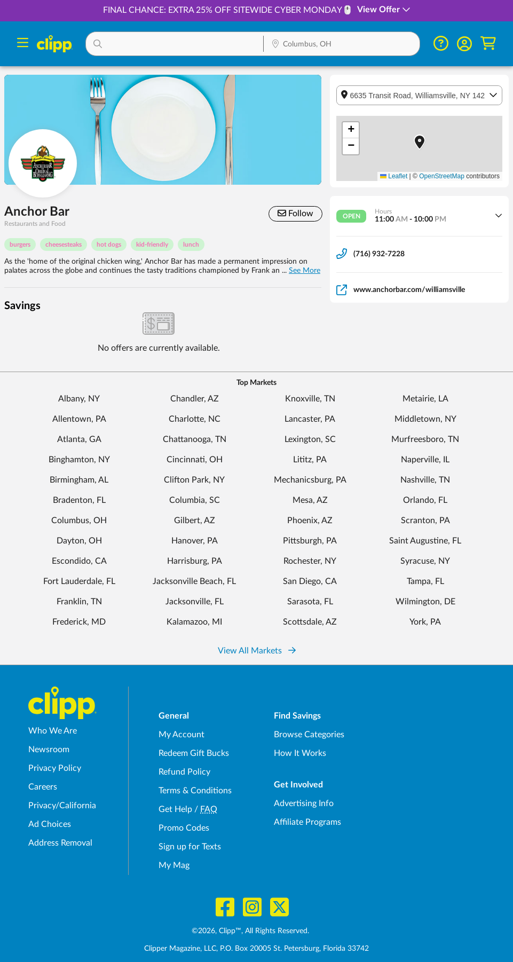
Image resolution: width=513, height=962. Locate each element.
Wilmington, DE (425, 601)
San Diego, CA (310, 581)
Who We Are (52, 731)
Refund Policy (184, 772)
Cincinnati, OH (195, 459)
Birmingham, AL (79, 480)
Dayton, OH (79, 541)
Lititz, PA (310, 459)
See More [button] (304, 270)
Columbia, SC (194, 500)
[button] (174, 43)
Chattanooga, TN (194, 439)
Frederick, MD (79, 622)
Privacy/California (62, 805)
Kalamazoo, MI (194, 622)
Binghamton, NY (79, 459)
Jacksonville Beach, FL (194, 581)
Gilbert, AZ (194, 520)
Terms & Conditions (195, 790)
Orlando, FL (425, 500)
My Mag (174, 865)
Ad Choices (49, 824)
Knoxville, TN (310, 399)
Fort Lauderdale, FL (79, 581)
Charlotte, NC (194, 419)
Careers (42, 787)
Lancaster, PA (310, 419)
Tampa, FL (425, 581)
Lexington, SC (310, 439)
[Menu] (22, 44)
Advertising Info (304, 803)
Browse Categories (309, 734)
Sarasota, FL (310, 601)
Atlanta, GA (79, 439)
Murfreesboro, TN (425, 439)
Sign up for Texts (190, 846)
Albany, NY (79, 399)
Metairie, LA (425, 399)
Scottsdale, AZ (310, 622)
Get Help (175, 809)
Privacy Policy (54, 768)
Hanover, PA (194, 541)
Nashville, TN (425, 480)
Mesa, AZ (310, 500)
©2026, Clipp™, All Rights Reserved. (250, 931)
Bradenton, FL (79, 500)
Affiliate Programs (307, 822)
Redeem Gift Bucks (194, 753)
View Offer (384, 9)
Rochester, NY (309, 561)
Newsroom (48, 749)
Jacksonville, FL (194, 601)
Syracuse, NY (425, 561)
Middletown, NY (425, 419)
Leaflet (393, 176)
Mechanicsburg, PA (310, 480)
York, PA (425, 622)
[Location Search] (342, 44)
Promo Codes (184, 828)
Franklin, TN (79, 601)
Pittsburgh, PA (310, 541)
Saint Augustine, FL (425, 541)
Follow (295, 213)
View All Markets (257, 650)
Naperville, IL (425, 459)
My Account (181, 734)
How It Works (300, 753)
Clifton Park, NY (194, 480)
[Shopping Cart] (488, 43)
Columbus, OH (79, 520)
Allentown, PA (79, 419)
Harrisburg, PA (194, 561)
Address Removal (60, 843)
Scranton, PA (425, 520)
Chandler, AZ (194, 399)
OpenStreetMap (441, 176)
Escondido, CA (79, 561)
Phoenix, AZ (310, 520)
